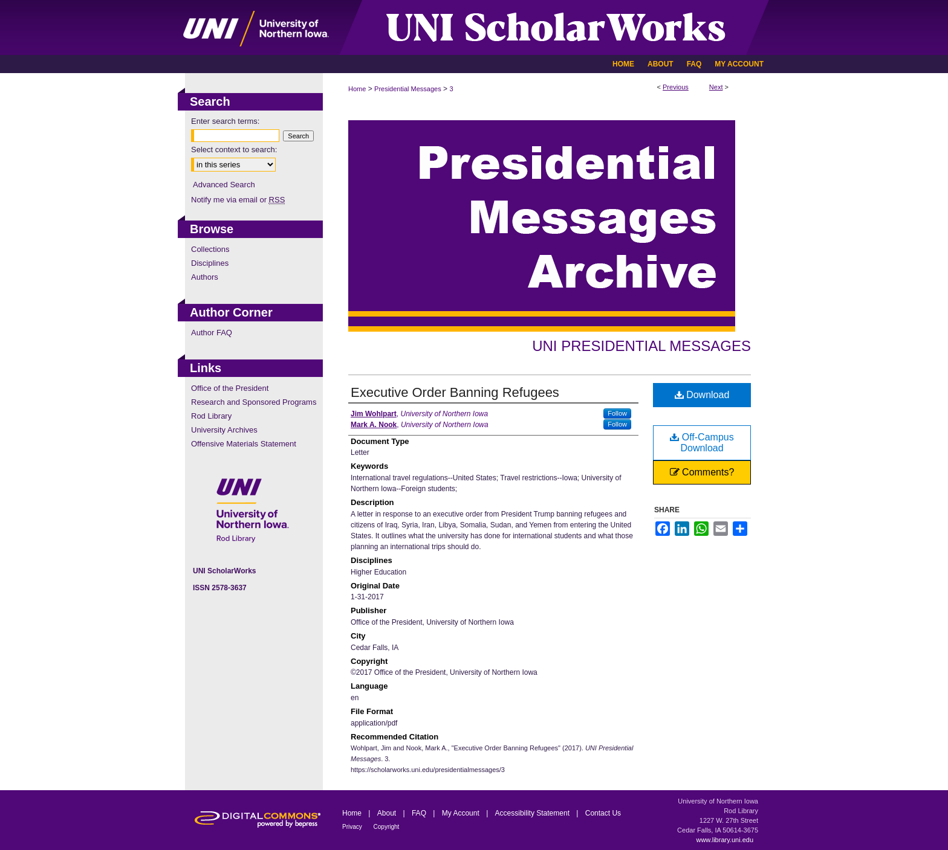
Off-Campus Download (701, 442)
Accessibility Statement (533, 813)
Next (716, 87)
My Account (461, 813)
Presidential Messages (407, 88)
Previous (676, 87)
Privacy (353, 826)
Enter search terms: (225, 121)
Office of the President (229, 388)
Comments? (702, 472)
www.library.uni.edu (724, 839)
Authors (204, 277)
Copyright (387, 826)
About (387, 813)
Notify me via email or (238, 199)
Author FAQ (211, 332)
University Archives (224, 429)
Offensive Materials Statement (243, 443)
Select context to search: (234, 149)
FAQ (420, 813)
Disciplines (210, 263)
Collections (210, 249)
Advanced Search (224, 184)
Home (357, 88)
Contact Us (603, 813)
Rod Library (211, 415)
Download (702, 395)
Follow (617, 413)
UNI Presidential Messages (641, 346)
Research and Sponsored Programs (253, 402)
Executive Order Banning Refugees (455, 392)
